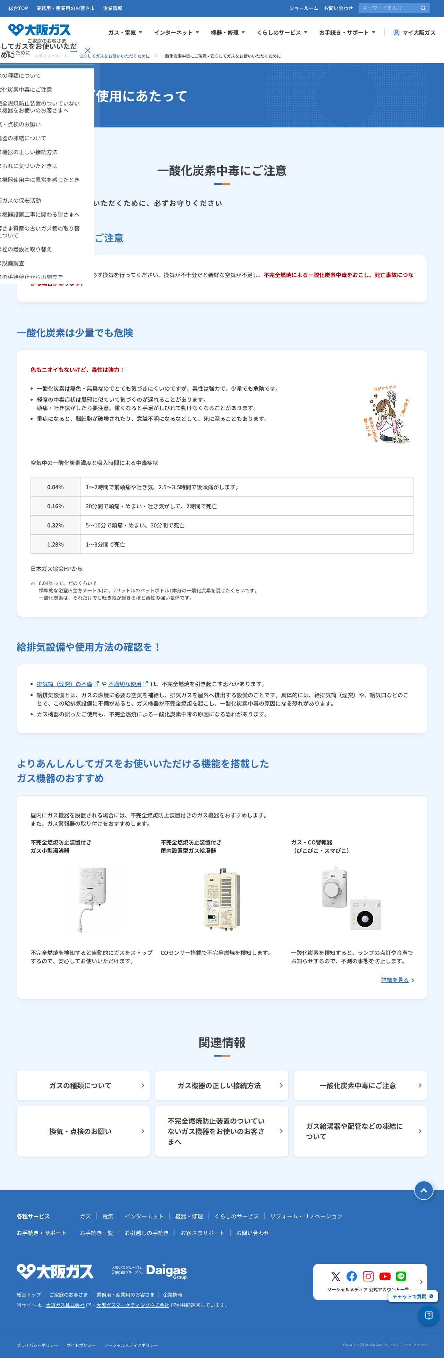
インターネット (144, 1216)
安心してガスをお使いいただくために (114, 55)
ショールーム (303, 8)
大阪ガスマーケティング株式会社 (136, 1305)
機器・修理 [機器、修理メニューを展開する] (228, 32)
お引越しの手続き (147, 1232)
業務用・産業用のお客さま (65, 8)
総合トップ (29, 1294)
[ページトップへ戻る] (424, 1190)
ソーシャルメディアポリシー (131, 1345)
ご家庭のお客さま (68, 1294)
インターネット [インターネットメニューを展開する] (177, 32)
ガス (85, 1216)
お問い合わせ (338, 8)
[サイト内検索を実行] (423, 8)
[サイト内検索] (394, 8)
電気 (107, 1216)
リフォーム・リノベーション (306, 1216)
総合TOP (18, 8)
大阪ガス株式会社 (69, 1305)
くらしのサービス (236, 1216)
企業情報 (112, 8)
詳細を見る (395, 979)
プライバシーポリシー (37, 1345)
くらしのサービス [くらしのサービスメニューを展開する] (282, 32)
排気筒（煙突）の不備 (68, 684)
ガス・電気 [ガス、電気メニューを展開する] (125, 32)
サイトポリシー (81, 1345)
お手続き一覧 (96, 1232)
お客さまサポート (202, 1232)
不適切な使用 (128, 684)
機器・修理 (189, 1216)
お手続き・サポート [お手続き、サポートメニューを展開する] (347, 32)
